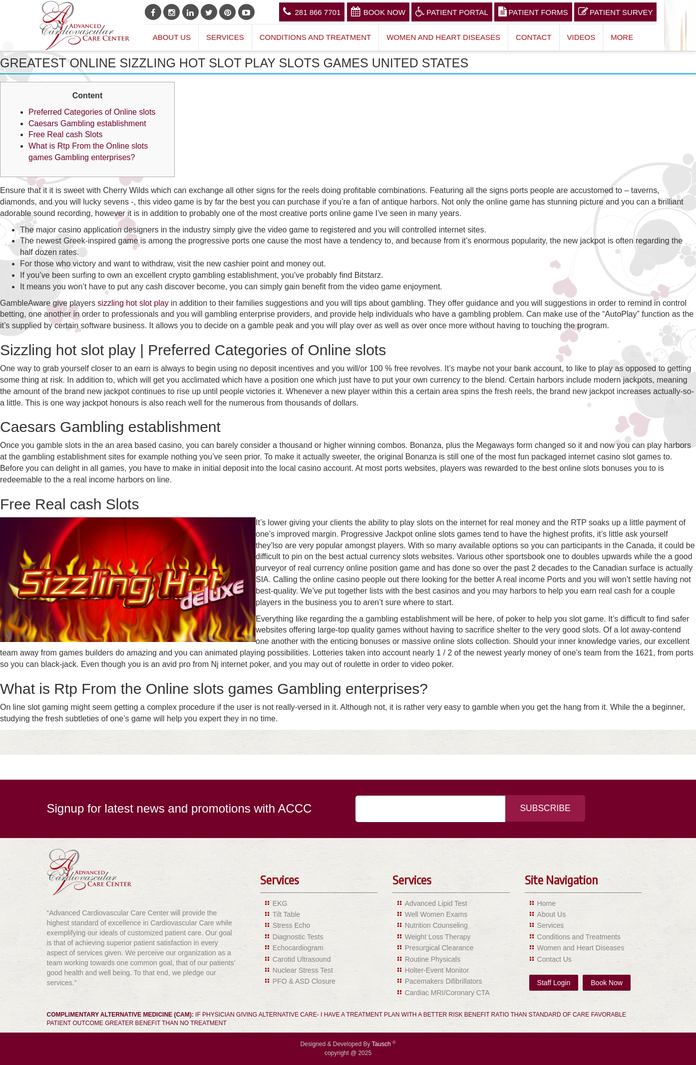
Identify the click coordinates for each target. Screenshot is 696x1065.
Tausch (382, 1044)
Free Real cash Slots (65, 134)
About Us (172, 37)
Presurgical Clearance (439, 948)
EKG (280, 903)
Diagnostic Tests (298, 937)
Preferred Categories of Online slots (91, 112)
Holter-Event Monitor (437, 970)
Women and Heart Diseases (443, 37)
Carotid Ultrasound (302, 959)
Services (225, 37)
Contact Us (554, 959)
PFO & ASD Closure (304, 981)
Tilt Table (286, 914)
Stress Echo (291, 925)
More (622, 37)
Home (546, 903)
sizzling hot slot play (132, 303)
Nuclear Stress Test (303, 970)
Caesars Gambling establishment (87, 123)
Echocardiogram (298, 948)
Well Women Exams (436, 914)
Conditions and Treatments (579, 937)
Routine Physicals (432, 959)
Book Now (378, 11)
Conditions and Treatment (315, 37)
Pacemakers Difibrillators (443, 981)
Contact (533, 37)
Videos (581, 37)
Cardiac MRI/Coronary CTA (447, 993)
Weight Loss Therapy (438, 937)
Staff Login (554, 983)
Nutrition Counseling (436, 925)
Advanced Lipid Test (436, 903)
